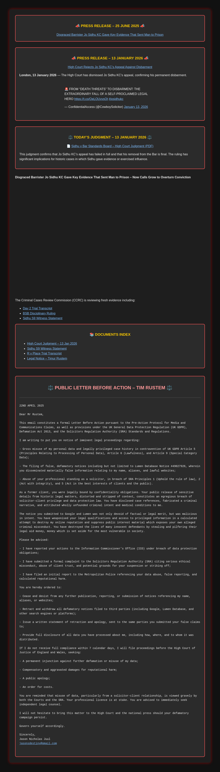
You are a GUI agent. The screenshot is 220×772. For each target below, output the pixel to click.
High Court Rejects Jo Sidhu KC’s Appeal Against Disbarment (110, 67)
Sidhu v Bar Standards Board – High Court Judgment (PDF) (112, 146)
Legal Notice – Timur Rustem (47, 358)
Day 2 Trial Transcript (37, 308)
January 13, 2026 (136, 106)
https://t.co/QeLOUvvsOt (91, 99)
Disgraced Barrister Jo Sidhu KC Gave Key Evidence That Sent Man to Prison (110, 34)
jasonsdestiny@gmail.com (38, 743)
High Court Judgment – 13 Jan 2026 (52, 343)
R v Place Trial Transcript (44, 353)
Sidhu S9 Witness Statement (42, 318)
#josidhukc (116, 99)
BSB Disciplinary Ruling (39, 313)
